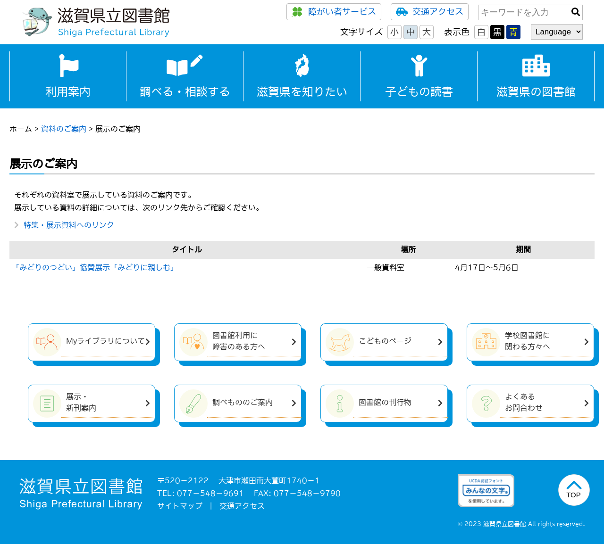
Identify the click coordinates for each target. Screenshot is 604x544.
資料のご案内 (63, 128)
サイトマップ (179, 506)
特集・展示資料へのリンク (69, 225)
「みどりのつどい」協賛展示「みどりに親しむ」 (95, 267)
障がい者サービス (334, 11)
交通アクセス (429, 11)
